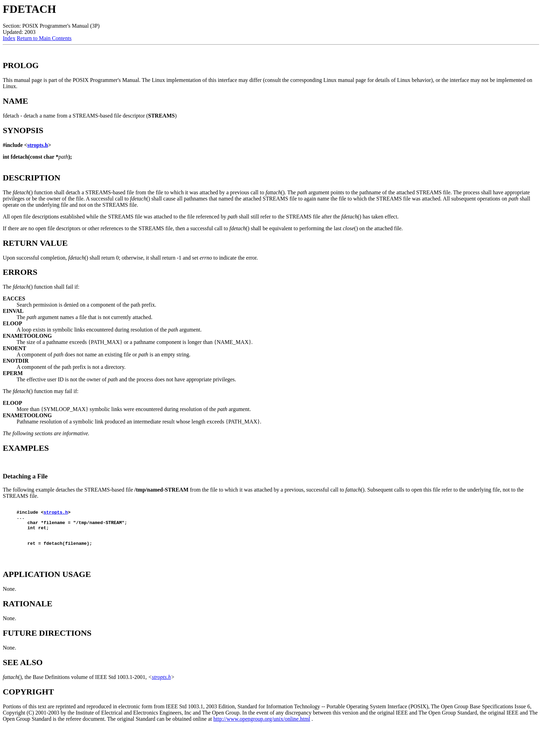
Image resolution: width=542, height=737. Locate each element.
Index (9, 38)
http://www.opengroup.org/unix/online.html (261, 728)
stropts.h (37, 145)
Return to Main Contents (44, 38)
